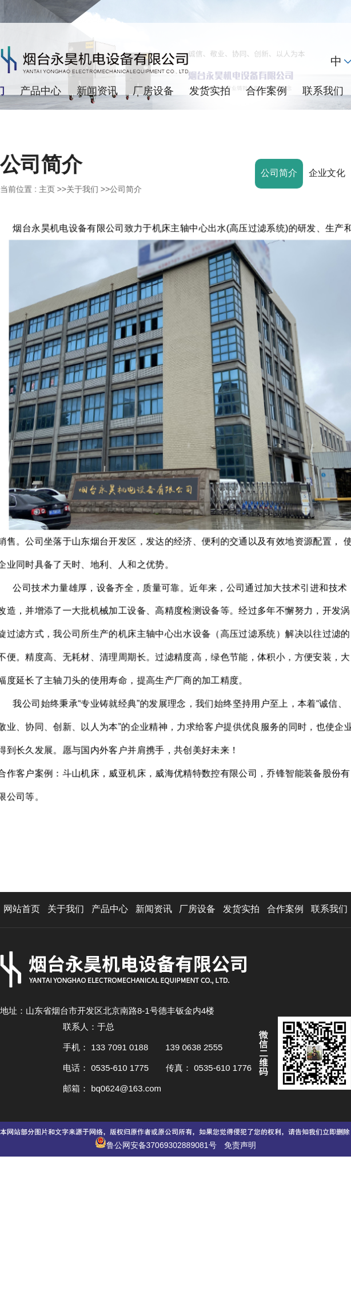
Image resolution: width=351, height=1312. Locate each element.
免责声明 (240, 1145)
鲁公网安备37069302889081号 (162, 1145)
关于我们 (82, 189)
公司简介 (126, 189)
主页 (47, 189)
